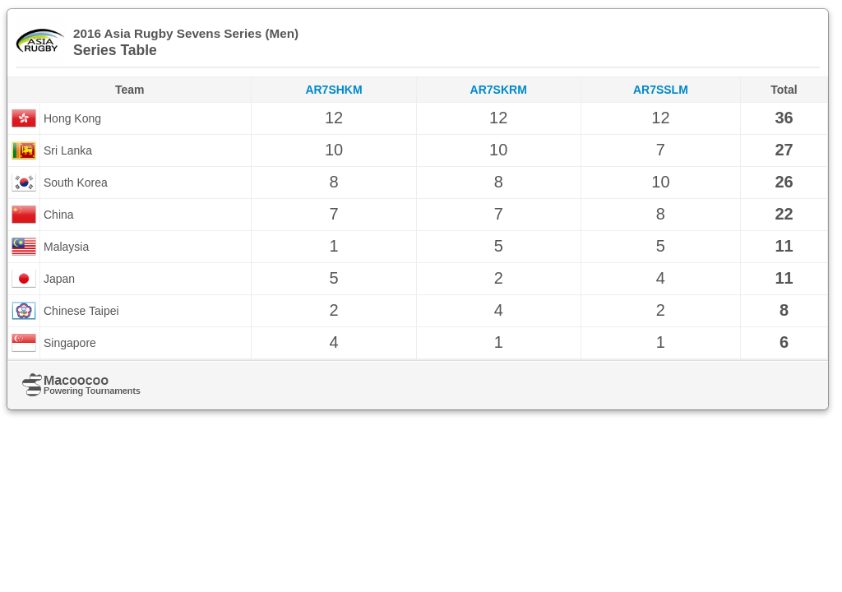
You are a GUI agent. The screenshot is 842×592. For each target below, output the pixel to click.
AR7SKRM (498, 89)
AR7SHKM (333, 89)
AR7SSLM (660, 89)
